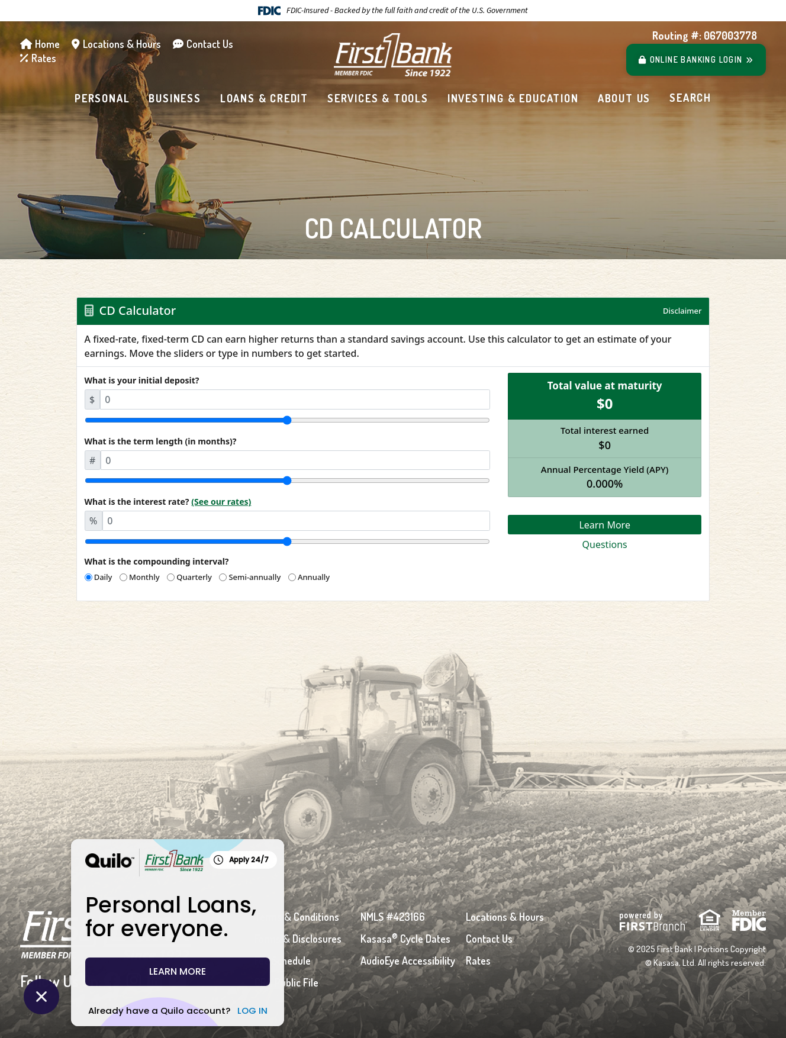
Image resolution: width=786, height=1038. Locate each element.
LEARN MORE (142, 971)
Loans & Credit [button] (264, 98)
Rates (43, 58)
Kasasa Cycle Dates (405, 938)
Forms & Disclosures (298, 938)
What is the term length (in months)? (161, 441)
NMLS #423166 (392, 916)
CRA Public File (286, 982)
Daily (103, 577)
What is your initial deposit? (142, 380)
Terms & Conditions (297, 916)
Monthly (144, 577)
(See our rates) (221, 501)
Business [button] (175, 98)
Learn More (604, 524)
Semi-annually (254, 577)
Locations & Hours (122, 43)
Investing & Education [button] (513, 98)
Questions (604, 544)
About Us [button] (624, 98)
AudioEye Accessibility (407, 960)
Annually (314, 577)
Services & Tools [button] (378, 98)
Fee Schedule (283, 960)
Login (696, 59)
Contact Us (209, 43)
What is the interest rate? (168, 501)
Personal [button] (102, 98)
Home (47, 43)
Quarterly (194, 577)
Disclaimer (682, 310)
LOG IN (217, 1010)
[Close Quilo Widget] (41, 996)
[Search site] (690, 98)
